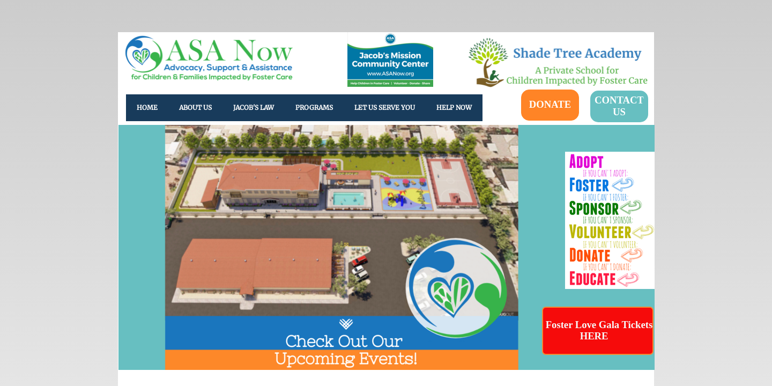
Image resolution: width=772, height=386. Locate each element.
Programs (314, 107)
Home (147, 107)
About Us (195, 107)
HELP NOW (454, 107)
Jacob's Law (253, 107)
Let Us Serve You (384, 107)
